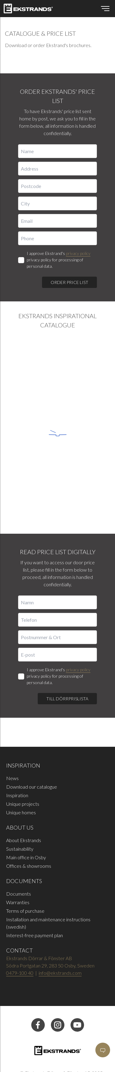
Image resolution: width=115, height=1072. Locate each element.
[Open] (102, 1050)
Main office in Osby (26, 857)
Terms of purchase (25, 911)
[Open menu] (105, 8)
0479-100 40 (19, 973)
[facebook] (38, 1030)
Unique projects (22, 804)
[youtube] (77, 1030)
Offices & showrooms (28, 866)
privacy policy (78, 253)
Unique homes (21, 812)
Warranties (17, 902)
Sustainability (19, 849)
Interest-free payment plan (34, 935)
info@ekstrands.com (60, 973)
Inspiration (17, 795)
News (12, 778)
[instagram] (57, 1030)
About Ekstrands (23, 840)
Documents (18, 894)
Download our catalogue (31, 787)
